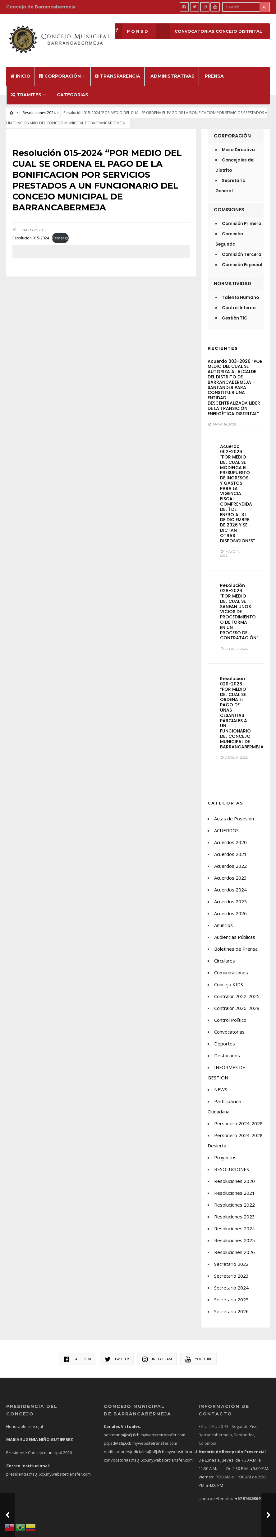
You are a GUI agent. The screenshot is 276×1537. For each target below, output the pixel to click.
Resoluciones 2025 (234, 1238)
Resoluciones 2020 (234, 1179)
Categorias (72, 92)
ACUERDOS (226, 828)
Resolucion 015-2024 (30, 233)
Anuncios (223, 923)
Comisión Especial (242, 262)
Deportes (224, 1041)
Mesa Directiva (238, 147)
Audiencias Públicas (234, 935)
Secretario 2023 (231, 1273)
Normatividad (232, 281)
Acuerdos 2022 (230, 864)
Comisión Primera (241, 221)
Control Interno (238, 305)
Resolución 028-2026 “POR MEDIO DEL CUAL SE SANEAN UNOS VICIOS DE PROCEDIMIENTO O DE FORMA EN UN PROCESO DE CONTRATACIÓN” (239, 609)
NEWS (220, 1087)
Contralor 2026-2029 (237, 1006)
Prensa (214, 73)
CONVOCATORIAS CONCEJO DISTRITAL (208, 31)
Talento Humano (240, 295)
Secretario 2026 (231, 1309)
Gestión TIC (234, 316)
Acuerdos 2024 (230, 887)
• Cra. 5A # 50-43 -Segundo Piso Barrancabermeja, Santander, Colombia (229, 1432)
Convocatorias (229, 1029)
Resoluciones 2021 (234, 1191)
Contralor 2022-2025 (237, 994)
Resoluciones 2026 (234, 1250)
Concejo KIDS (228, 982)
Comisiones (229, 207)
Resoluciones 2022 (234, 1202)
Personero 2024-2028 (238, 1121)
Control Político (230, 1018)
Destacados (227, 1053)
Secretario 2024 (231, 1285)
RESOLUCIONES (231, 1167)
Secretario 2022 (231, 1262)
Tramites (26, 92)
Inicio (20, 73)
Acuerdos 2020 (230, 840)
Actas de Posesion (234, 816)
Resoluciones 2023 (234, 1214)
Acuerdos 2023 (230, 875)
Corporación (60, 73)
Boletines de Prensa (236, 947)
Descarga (60, 233)
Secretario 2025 (231, 1297)
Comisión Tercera (241, 252)
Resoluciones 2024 (39, 110)
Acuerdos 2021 (230, 852)
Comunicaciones (231, 970)
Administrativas (172, 73)
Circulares (224, 958)
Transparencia (117, 73)
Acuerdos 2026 (230, 911)
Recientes (223, 345)
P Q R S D (127, 31)
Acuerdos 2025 (230, 899)
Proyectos (225, 1155)
